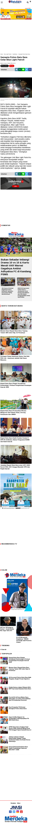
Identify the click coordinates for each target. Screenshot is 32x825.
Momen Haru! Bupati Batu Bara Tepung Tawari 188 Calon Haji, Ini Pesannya (19, 669)
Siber (19, 803)
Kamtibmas (15, 54)
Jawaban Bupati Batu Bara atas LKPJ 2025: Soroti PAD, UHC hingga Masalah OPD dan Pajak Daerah (15, 467)
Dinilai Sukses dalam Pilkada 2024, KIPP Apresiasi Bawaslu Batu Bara (20, 688)
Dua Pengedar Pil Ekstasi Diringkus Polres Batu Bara (18, 707)
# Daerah (3, 649)
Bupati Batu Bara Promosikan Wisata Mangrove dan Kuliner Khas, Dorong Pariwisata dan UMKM (13, 412)
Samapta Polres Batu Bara (24, 54)
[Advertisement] (16, 36)
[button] (30, 1)
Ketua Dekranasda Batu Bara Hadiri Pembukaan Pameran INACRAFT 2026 (18, 748)
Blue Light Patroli (7, 54)
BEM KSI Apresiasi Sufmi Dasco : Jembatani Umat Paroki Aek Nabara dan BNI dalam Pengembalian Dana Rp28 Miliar (24, 292)
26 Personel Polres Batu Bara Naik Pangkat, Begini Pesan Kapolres (20, 678)
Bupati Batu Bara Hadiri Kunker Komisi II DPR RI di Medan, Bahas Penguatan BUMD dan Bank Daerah (15, 439)
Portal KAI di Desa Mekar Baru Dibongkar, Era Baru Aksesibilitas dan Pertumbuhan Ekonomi (19, 699)
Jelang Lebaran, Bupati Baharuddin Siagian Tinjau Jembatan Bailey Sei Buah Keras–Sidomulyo (20, 739)
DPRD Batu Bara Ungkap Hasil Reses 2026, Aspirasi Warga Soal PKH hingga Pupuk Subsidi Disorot (20, 728)
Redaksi (13, 803)
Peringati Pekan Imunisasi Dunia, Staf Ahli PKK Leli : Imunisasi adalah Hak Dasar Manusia (14, 358)
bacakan (4, 66)
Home (1, 54)
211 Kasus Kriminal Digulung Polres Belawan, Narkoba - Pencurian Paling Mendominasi (8, 291)
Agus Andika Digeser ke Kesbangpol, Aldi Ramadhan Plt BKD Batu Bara (19, 718)
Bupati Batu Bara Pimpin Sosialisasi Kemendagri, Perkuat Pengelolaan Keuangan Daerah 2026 (15, 385)
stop (11, 66)
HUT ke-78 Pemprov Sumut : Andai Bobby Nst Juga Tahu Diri (7, 629)
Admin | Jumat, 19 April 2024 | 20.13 (7, 63)
